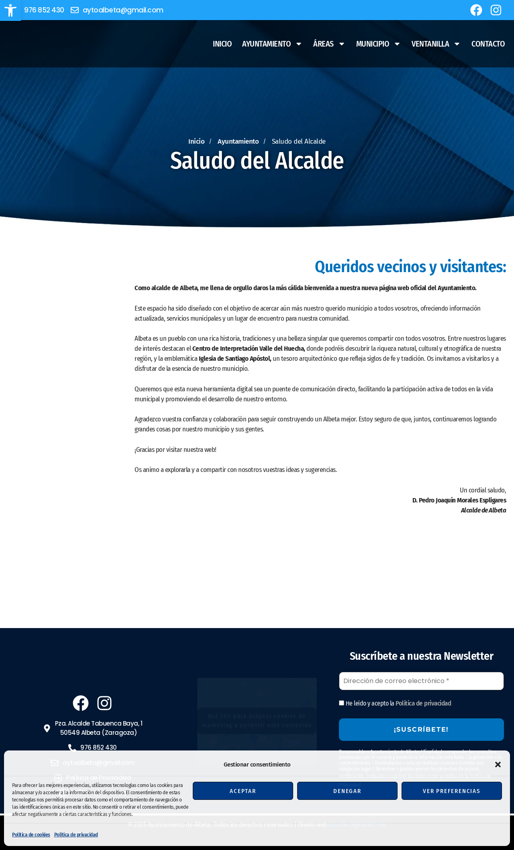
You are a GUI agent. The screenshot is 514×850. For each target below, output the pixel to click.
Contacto (488, 44)
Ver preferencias (452, 791)
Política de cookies (31, 835)
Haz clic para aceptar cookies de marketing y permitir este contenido (257, 721)
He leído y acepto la (395, 703)
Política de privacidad (76, 835)
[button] (10, 10)
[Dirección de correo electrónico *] (421, 681)
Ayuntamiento (272, 44)
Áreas (329, 44)
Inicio (222, 44)
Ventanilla (436, 44)
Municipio (379, 44)
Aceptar (243, 791)
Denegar (347, 791)
